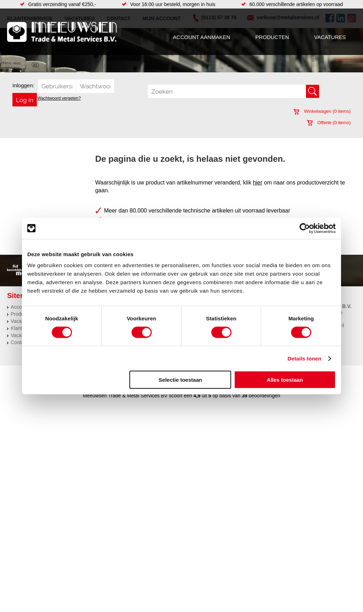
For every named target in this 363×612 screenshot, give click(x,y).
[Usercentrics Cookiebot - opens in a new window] (305, 228)
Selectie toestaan (180, 380)
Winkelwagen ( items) (322, 111)
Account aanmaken (201, 37)
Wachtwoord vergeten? (59, 98)
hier (257, 183)
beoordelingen (263, 395)
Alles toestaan (285, 380)
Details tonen (304, 358)
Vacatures (330, 37)
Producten (272, 37)
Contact (19, 342)
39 (244, 395)
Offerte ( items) (329, 122)
